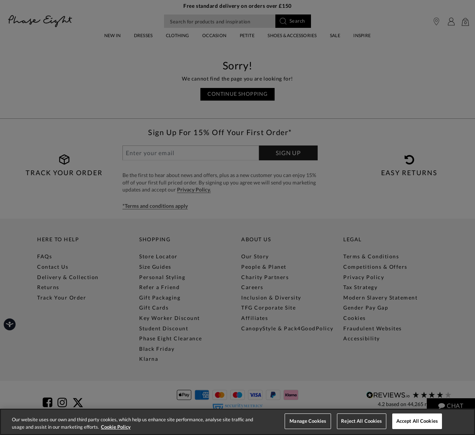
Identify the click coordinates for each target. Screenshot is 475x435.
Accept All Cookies (417, 421)
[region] (237, 422)
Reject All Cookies (361, 421)
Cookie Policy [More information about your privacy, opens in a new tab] (116, 427)
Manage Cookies (307, 421)
